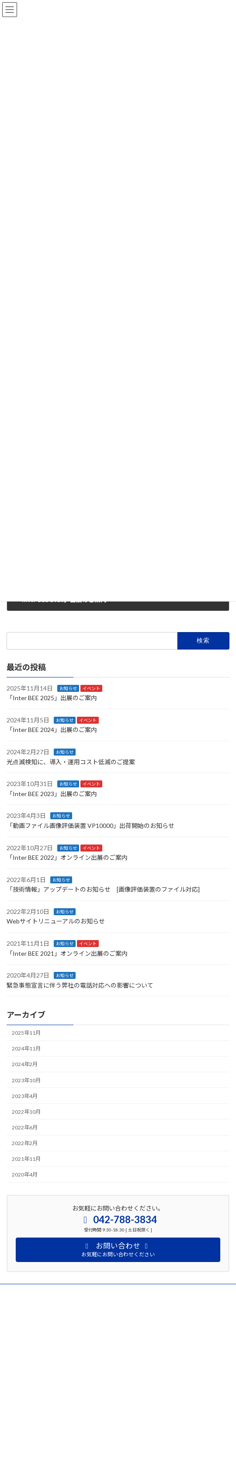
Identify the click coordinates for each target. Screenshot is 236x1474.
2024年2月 (25, 1064)
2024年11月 (26, 1048)
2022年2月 (25, 1143)
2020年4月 (25, 1174)
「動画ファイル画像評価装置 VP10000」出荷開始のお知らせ (90, 825)
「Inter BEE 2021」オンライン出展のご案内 (67, 953)
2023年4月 (25, 1095)
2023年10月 (26, 1080)
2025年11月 (26, 1032)
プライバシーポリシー (33, 1292)
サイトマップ (22, 1308)
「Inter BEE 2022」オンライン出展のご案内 (67, 857)
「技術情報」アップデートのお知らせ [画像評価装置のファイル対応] (103, 889)
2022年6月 (25, 1127)
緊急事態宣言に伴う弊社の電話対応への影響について (80, 985)
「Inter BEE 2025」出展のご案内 (52, 697)
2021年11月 (26, 1159)
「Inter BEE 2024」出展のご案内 (52, 729)
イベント (91, 688)
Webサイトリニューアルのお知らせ (56, 921)
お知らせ (68, 688)
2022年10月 (26, 1111)
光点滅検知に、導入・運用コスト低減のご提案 (71, 761)
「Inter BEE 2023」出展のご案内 (52, 793)
